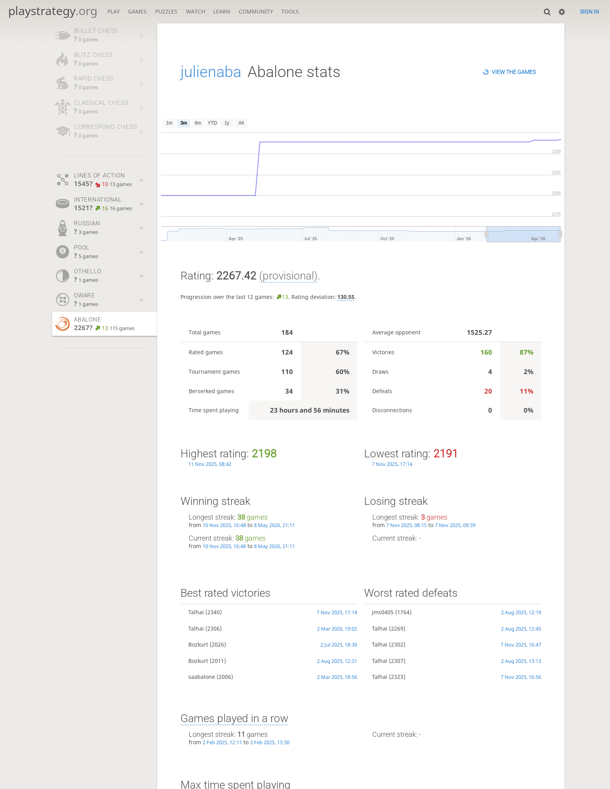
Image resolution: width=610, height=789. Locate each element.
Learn (221, 11)
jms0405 (383, 612)
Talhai (196, 612)
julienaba (211, 72)
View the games (514, 72)
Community (256, 11)
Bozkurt (198, 644)
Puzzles (166, 11)
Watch (195, 11)
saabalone (201, 676)
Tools (290, 11)
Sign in (589, 12)
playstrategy (52, 11)
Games (137, 11)
